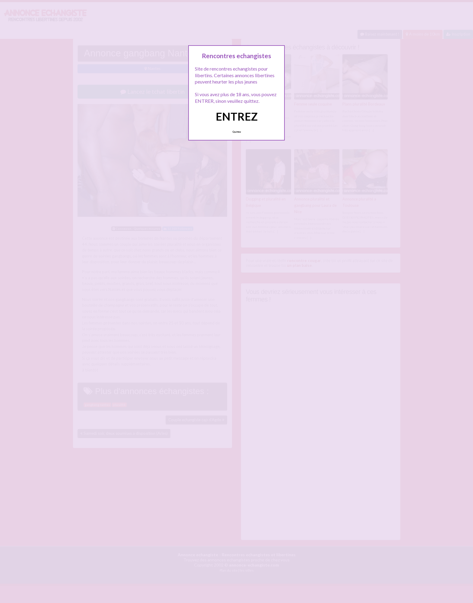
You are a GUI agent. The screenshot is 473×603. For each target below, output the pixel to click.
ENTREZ (237, 116)
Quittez (236, 131)
